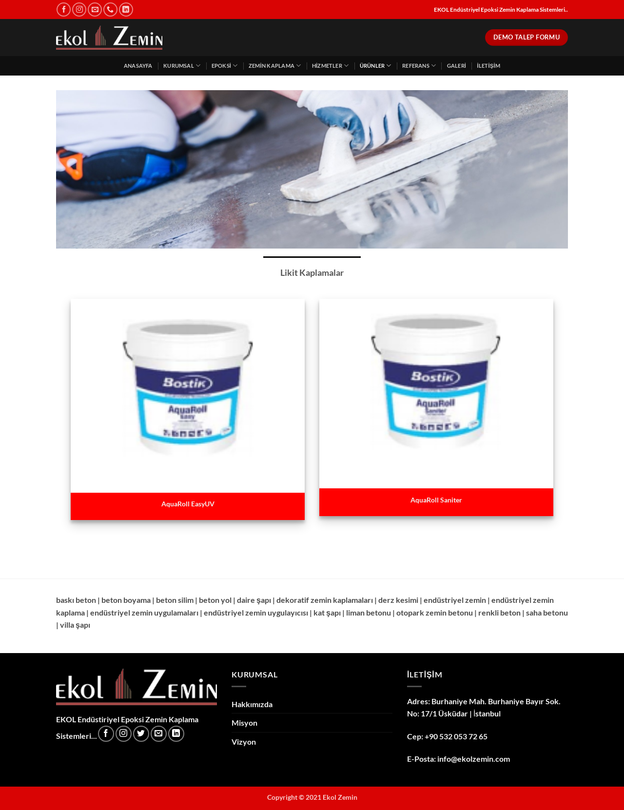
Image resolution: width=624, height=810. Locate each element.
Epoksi (225, 65)
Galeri (456, 65)
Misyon (244, 722)
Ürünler (375, 65)
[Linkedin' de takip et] (126, 9)
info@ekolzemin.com (473, 758)
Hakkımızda (252, 704)
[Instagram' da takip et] (79, 9)
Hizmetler (330, 65)
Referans (419, 65)
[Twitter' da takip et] (141, 734)
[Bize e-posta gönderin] (95, 9)
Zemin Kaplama (275, 65)
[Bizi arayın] (110, 9)
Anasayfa (138, 65)
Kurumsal (181, 65)
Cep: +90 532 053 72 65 (447, 736)
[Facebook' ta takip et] (64, 9)
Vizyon (244, 741)
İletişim (488, 65)
